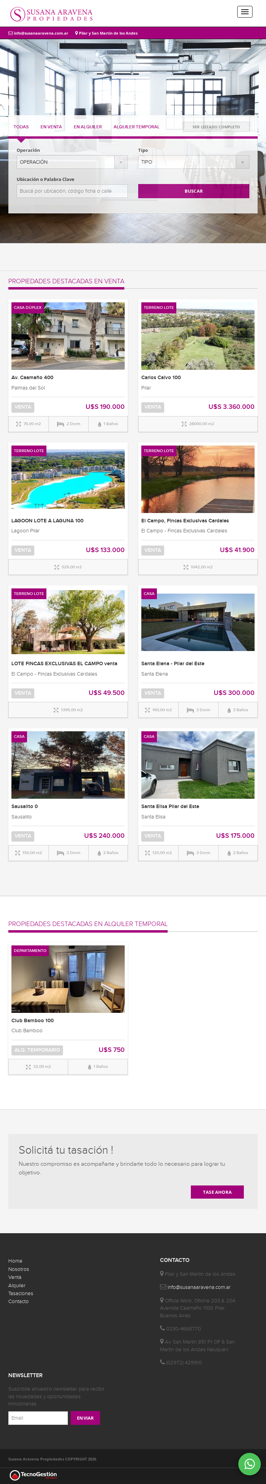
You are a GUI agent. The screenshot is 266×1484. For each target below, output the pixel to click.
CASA (149, 593)
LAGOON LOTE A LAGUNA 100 (47, 521)
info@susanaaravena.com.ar (38, 33)
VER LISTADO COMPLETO (216, 126)
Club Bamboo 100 (32, 1021)
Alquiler (17, 1286)
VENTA (51, 127)
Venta (14, 1277)
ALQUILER (88, 127)
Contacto (18, 1301)
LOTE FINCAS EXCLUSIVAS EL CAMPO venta (64, 664)
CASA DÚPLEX (28, 307)
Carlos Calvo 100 (161, 378)
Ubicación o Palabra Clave (45, 179)
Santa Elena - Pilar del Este (172, 664)
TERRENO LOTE (159, 307)
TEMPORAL (137, 127)
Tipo (143, 150)
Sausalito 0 (24, 807)
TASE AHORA (217, 1192)
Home (15, 1261)
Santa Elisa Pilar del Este (170, 807)
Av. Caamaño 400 (32, 378)
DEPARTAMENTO (30, 950)
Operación (28, 150)
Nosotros (18, 1269)
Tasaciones (20, 1294)
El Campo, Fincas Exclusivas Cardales (185, 521)
